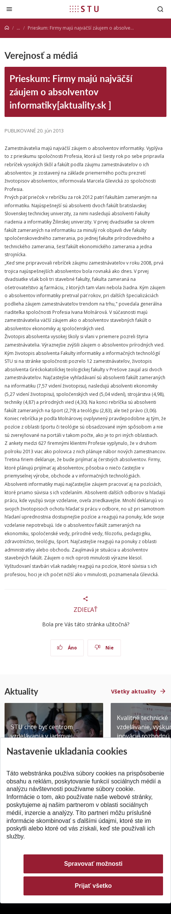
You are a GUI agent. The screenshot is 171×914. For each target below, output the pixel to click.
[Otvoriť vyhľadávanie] (160, 9)
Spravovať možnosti (93, 863)
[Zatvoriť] (9, 9)
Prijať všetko (93, 885)
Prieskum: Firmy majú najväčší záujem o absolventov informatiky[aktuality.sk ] (70, 92)
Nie (104, 648)
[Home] (7, 28)
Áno (67, 648)
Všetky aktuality (133, 691)
